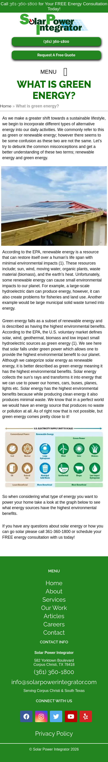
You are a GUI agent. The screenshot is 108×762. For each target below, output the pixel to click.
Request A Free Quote (56, 55)
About (54, 591)
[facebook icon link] (26, 716)
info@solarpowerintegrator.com (54, 682)
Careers (54, 624)
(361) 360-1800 (56, 41)
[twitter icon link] (56, 716)
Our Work (54, 607)
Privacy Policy (54, 733)
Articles (54, 616)
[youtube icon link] (71, 716)
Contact (54, 632)
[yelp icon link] (85, 716)
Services (54, 599)
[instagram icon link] (41, 716)
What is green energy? (54, 90)
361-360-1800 (23, 3)
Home (5, 106)
